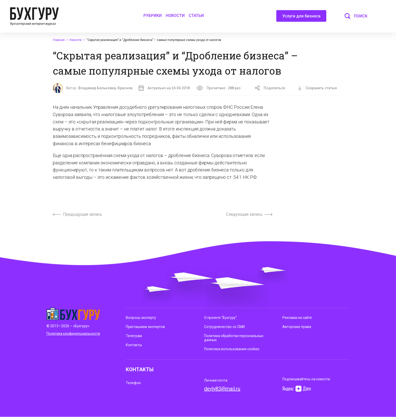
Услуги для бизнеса (301, 18)
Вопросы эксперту (141, 318)
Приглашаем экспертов (145, 327)
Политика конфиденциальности (73, 334)
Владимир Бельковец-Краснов (105, 88)
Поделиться (270, 88)
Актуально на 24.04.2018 (164, 88)
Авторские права (296, 327)
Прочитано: (218, 88)
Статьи (196, 15)
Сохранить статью (317, 88)
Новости (175, 15)
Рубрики (152, 15)
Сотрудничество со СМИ (224, 327)
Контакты (134, 345)
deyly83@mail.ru (222, 388)
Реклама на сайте (297, 318)
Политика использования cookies (231, 349)
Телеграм (134, 336)
